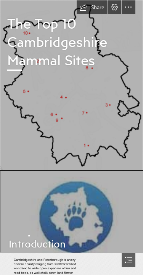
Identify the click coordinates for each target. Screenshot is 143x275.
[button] (92, 7)
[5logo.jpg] (71, 211)
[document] (71, 137)
